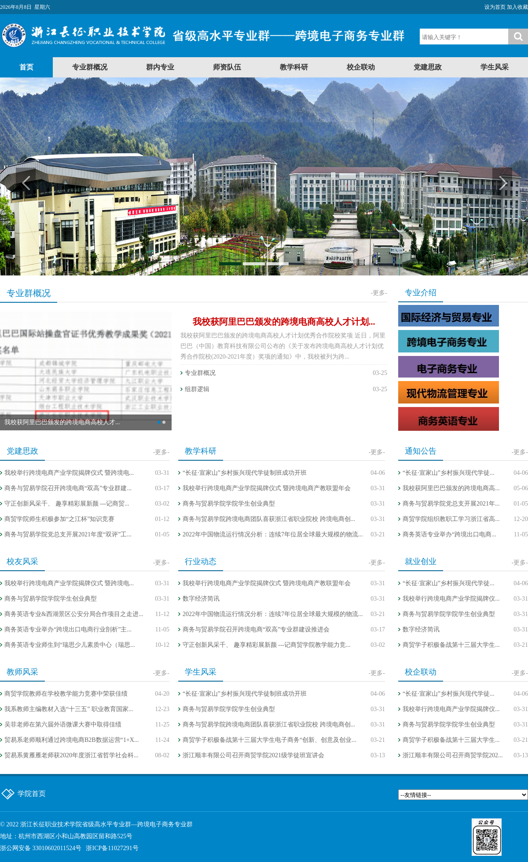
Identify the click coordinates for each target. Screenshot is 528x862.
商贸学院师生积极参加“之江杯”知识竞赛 (59, 519)
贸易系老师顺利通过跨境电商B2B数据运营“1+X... (71, 740)
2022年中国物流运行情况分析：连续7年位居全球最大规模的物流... (273, 534)
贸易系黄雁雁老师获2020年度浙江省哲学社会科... (71, 755)
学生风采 (494, 67)
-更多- (379, 293)
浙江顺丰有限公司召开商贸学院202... (453, 755)
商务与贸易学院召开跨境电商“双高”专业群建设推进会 (256, 629)
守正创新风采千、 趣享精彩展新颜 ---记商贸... (66, 503)
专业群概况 (89, 67)
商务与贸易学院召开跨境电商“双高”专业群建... (68, 488)
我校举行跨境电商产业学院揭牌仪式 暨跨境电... (69, 473)
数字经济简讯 (201, 598)
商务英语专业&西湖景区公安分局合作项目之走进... (73, 614)
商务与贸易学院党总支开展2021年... (451, 503)
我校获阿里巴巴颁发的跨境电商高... (451, 488)
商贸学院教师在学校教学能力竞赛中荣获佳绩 (66, 693)
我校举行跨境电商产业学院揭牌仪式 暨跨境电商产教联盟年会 (267, 488)
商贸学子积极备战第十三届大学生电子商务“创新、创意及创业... (269, 740)
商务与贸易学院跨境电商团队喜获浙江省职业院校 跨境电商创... (269, 519)
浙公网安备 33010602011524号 (40, 848)
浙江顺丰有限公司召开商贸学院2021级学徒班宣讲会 (253, 755)
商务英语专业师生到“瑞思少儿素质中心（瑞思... (69, 645)
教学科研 (294, 67)
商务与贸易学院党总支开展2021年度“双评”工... (68, 534)
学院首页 (32, 793)
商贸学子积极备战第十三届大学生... (451, 645)
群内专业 (160, 67)
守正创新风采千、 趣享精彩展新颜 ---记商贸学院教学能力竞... (267, 645)
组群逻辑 (197, 389)
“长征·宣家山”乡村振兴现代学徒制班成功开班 (245, 473)
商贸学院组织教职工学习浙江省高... (451, 519)
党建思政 (428, 67)
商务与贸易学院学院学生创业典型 (229, 503)
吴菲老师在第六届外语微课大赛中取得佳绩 (62, 724)
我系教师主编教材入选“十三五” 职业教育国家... (68, 709)
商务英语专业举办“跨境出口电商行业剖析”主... (68, 629)
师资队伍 (227, 67)
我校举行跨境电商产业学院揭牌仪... (451, 598)
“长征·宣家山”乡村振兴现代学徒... (448, 473)
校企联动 (361, 67)
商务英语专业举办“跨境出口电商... (449, 534)
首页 (26, 67)
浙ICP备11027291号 (112, 848)
